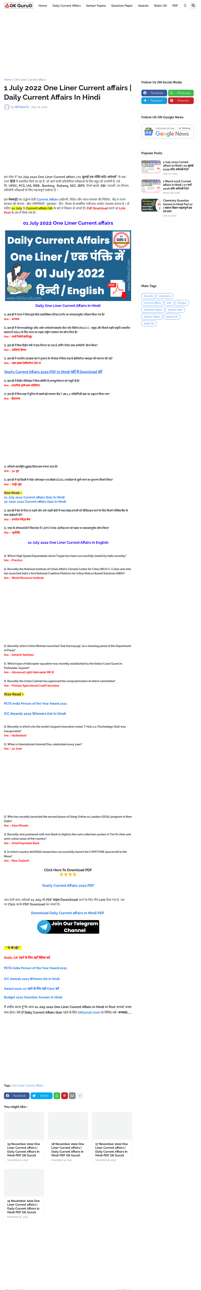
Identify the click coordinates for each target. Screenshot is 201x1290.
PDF (169, 302)
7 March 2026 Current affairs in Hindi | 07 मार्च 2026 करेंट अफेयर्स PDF (177, 185)
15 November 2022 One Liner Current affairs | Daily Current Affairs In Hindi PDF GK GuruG (23, 1206)
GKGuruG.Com (89, 1012)
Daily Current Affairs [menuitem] (67, 5)
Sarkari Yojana (152, 316)
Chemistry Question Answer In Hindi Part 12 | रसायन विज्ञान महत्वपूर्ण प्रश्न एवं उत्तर (178, 206)
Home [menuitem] (43, 5)
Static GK (149, 323)
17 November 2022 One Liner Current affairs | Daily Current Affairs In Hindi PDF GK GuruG (111, 1149)
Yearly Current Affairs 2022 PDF (68, 885)
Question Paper (153, 309)
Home (8, 79)
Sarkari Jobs (175, 309)
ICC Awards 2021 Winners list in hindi (35, 714)
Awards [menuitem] (143, 5)
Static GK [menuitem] (160, 5)
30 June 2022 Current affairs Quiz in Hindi (35, 502)
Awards (148, 296)
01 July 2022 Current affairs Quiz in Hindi (34, 497)
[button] (185, 5)
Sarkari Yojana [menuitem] (96, 5)
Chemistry (164, 296)
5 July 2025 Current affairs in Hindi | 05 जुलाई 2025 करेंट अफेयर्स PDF (178, 166)
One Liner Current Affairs (30, 79)
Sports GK (172, 316)
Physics (181, 302)
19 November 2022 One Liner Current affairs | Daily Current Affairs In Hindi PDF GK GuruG (23, 1149)
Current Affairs (152, 302)
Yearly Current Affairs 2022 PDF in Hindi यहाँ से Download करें (53, 372)
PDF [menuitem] (175, 5)
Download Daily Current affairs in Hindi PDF (67, 913)
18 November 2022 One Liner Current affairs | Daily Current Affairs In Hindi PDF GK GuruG (67, 1149)
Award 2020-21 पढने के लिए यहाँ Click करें (32, 989)
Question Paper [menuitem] (122, 5)
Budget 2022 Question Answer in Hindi (33, 997)
